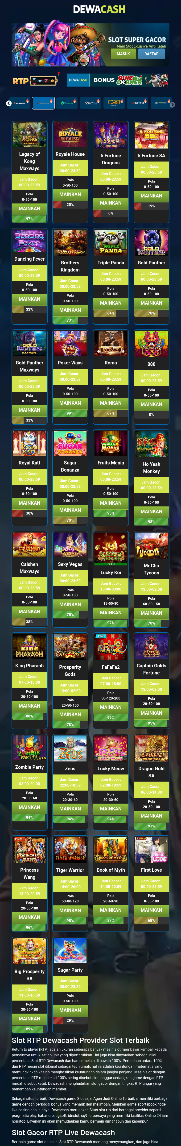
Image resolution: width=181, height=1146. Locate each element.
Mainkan (29, 208)
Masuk (123, 54)
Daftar (151, 54)
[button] (9, 103)
